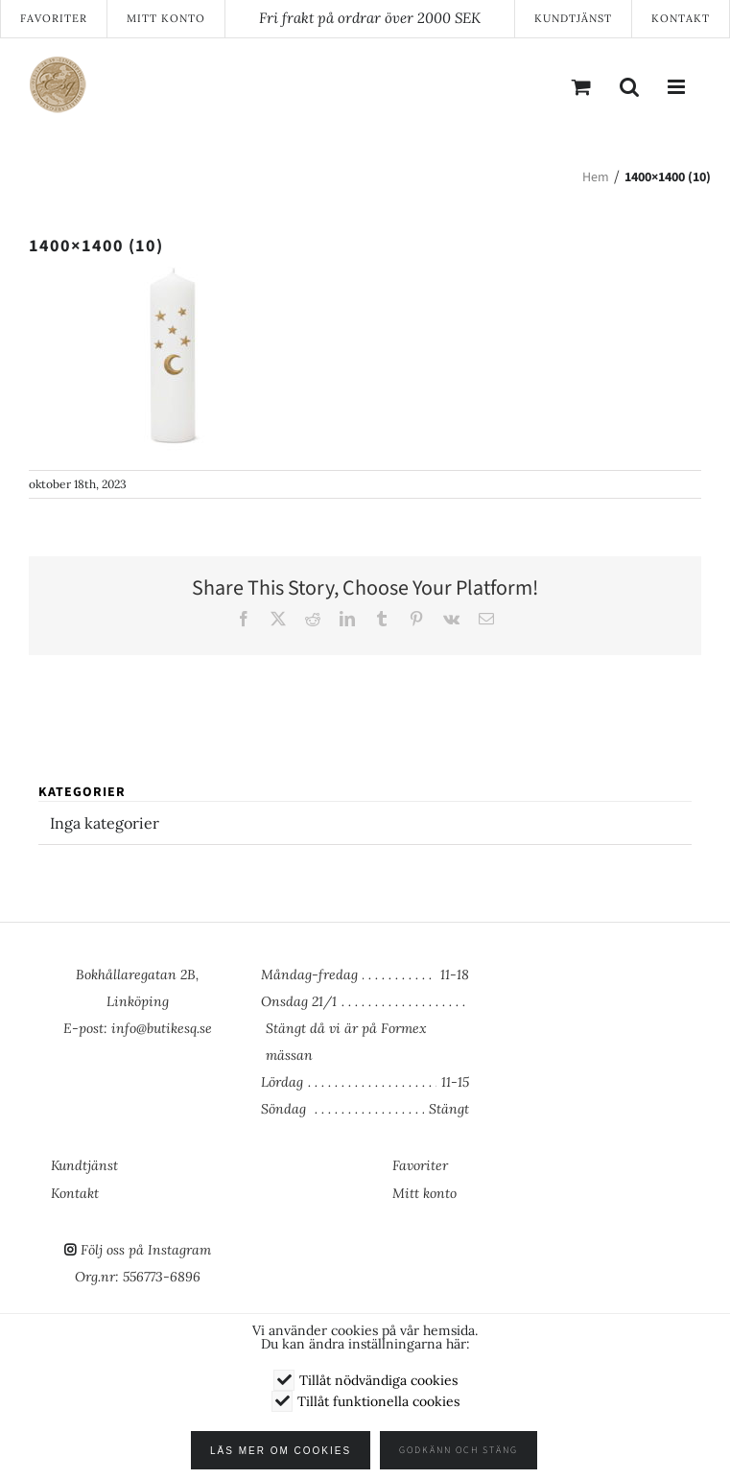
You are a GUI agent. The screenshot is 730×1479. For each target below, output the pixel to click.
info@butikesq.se (161, 1028)
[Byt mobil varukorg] (581, 86)
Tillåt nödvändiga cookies (378, 1380)
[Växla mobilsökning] (629, 86)
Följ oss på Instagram (146, 1249)
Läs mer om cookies (286, 1450)
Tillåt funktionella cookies (378, 1401)
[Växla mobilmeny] (677, 86)
